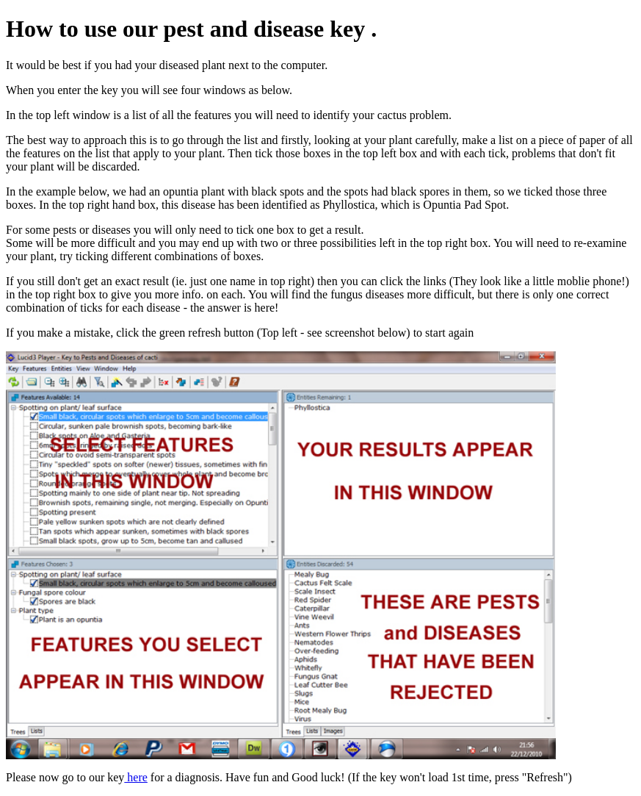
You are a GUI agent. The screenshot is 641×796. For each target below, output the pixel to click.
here (136, 777)
